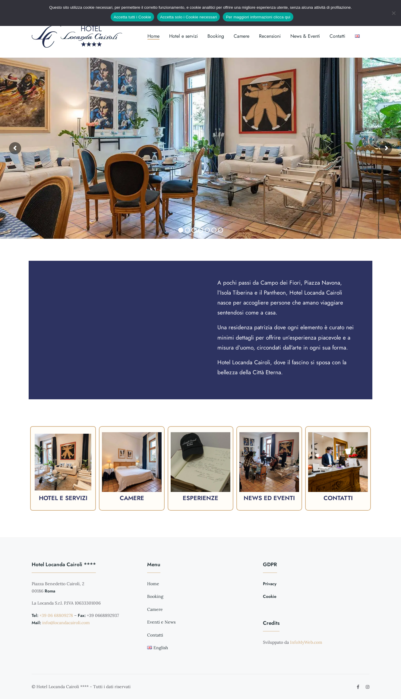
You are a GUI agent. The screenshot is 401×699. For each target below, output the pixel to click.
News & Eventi (305, 36)
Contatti (337, 36)
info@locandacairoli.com (66, 622)
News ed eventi (269, 498)
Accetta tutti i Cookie (132, 17)
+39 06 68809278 (56, 615)
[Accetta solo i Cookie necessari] (393, 13)
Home (153, 36)
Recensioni (270, 36)
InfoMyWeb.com (306, 642)
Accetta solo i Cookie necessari (188, 17)
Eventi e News (161, 622)
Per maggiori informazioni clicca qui (258, 17)
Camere (241, 36)
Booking (215, 36)
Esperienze (200, 498)
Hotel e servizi (183, 36)
